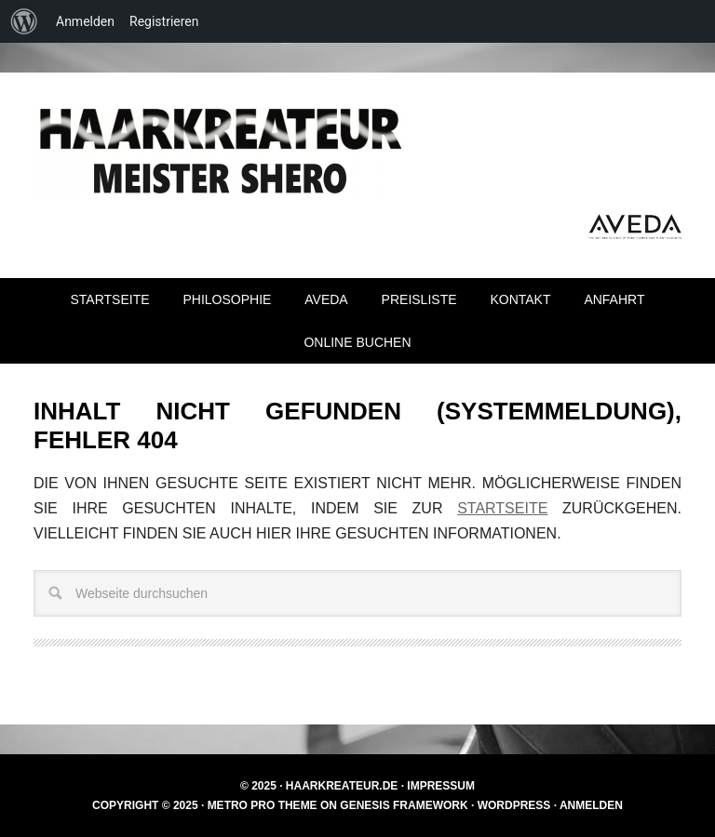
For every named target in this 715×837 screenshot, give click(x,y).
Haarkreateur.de (342, 785)
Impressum (441, 785)
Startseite (502, 508)
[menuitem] (24, 21)
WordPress (514, 805)
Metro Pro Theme (262, 805)
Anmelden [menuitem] (85, 21)
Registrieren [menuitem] (163, 21)
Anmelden (591, 805)
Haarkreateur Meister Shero (220, 152)
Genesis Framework (403, 805)
